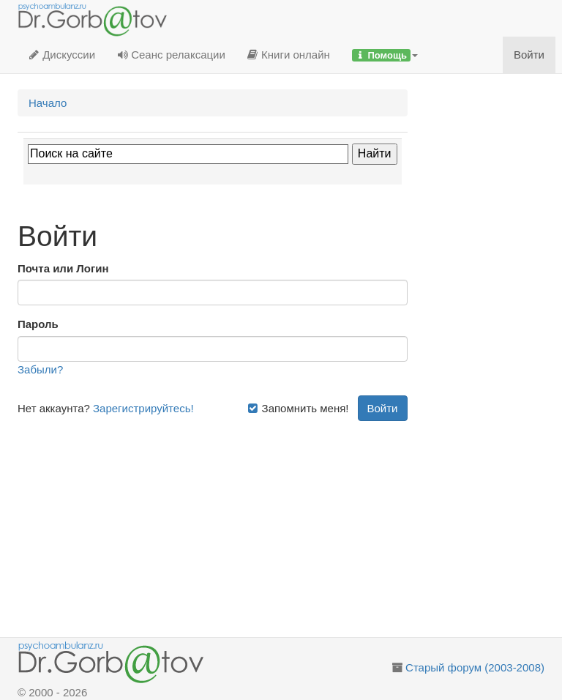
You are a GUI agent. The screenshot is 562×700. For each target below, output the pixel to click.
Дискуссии (62, 54)
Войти (529, 54)
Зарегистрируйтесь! (143, 408)
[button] (385, 55)
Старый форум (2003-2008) (474, 667)
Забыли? (40, 369)
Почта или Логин (63, 268)
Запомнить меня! (297, 408)
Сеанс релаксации (171, 54)
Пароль (38, 324)
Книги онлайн (288, 54)
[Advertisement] (213, 523)
